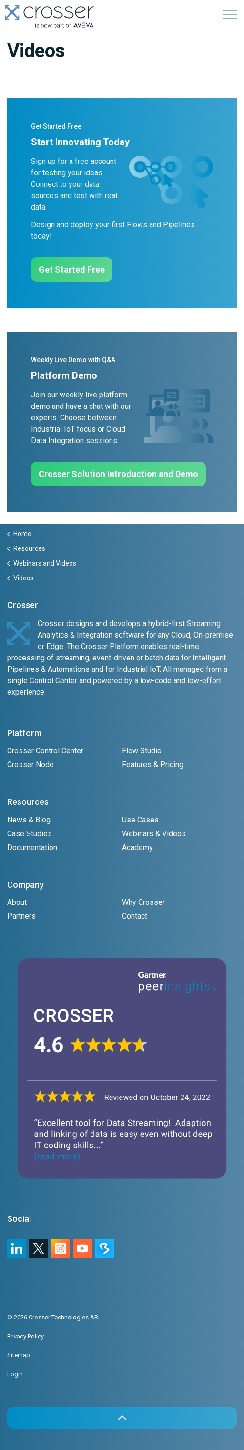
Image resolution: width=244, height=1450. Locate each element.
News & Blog (29, 819)
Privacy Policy (25, 1336)
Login (15, 1374)
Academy (137, 847)
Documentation (32, 847)
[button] (122, 1418)
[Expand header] (229, 14)
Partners (21, 916)
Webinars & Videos (154, 833)
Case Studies (29, 833)
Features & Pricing (152, 764)
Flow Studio (142, 750)
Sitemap (18, 1355)
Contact (134, 916)
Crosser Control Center (45, 750)
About (17, 902)
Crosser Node (30, 764)
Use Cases (140, 819)
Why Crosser (143, 902)
